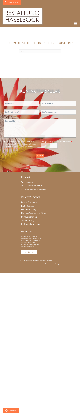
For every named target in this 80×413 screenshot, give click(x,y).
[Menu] (75, 23)
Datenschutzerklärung (11, 148)
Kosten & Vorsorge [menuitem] (29, 202)
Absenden (40, 155)
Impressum (39, 264)
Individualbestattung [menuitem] (30, 224)
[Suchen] (40, 51)
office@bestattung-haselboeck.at (35, 189)
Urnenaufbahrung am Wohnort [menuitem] (35, 213)
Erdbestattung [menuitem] (27, 206)
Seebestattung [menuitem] (27, 220)
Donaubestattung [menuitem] (29, 216)
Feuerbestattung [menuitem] (28, 209)
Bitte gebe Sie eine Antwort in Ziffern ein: (56, 142)
